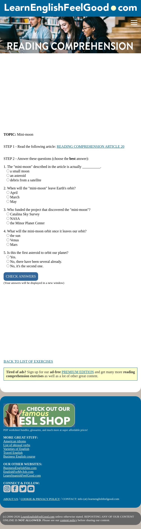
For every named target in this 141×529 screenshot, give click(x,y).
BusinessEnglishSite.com (20, 468)
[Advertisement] (70, 93)
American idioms (14, 441)
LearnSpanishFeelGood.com (22, 475)
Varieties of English (16, 449)
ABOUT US (10, 499)
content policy (68, 520)
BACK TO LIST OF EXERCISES (28, 361)
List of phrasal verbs (16, 445)
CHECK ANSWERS (21, 276)
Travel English (13, 452)
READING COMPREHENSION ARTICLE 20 (90, 146)
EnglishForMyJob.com (18, 471)
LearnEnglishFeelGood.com (38, 516)
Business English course (19, 456)
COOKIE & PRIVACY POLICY (40, 499)
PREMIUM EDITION (78, 372)
